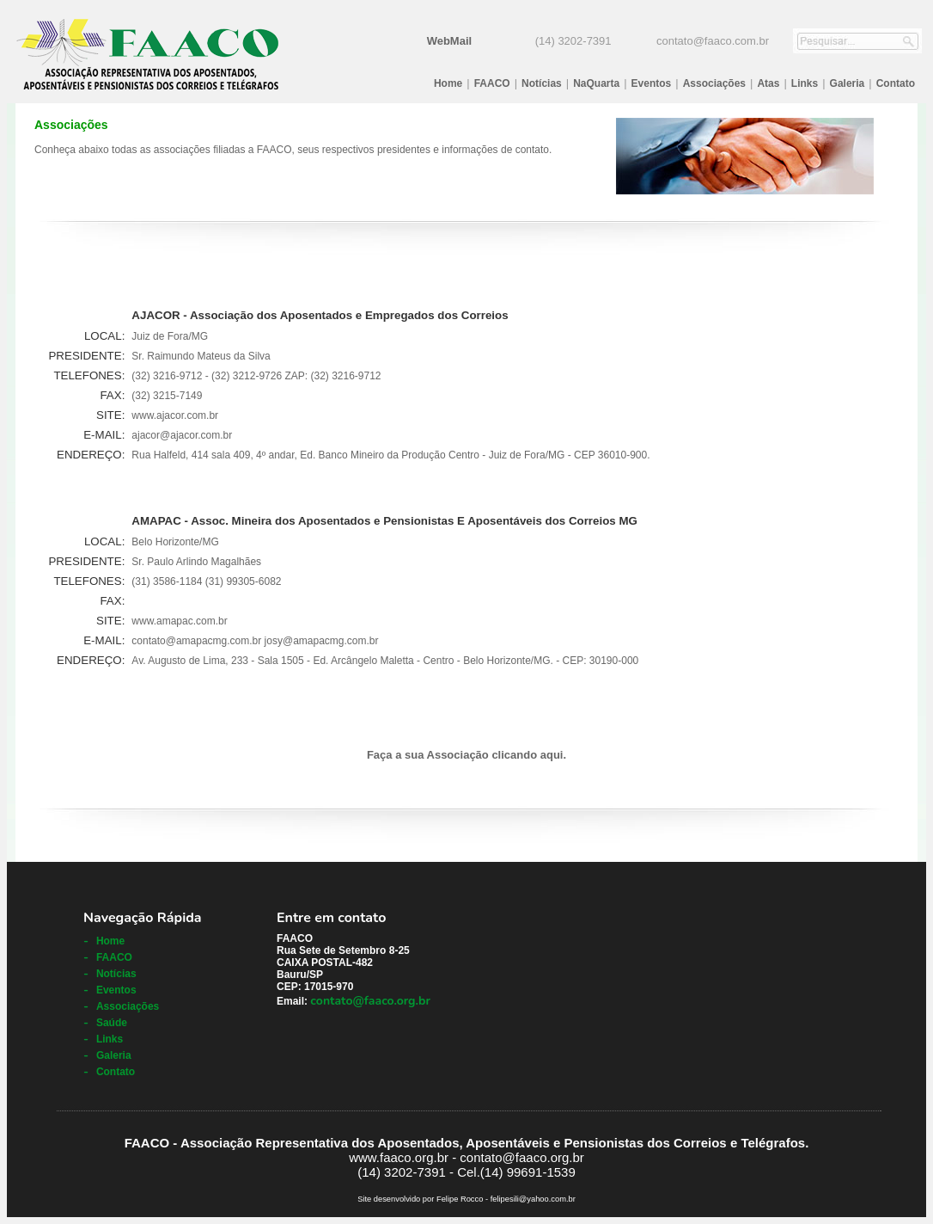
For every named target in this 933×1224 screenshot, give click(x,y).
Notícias (541, 83)
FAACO (492, 83)
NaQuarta (596, 83)
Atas (768, 83)
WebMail (450, 40)
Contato (895, 83)
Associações (714, 83)
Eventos (651, 83)
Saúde (111, 1023)
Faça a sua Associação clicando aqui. (466, 754)
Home (448, 83)
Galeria (847, 83)
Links (804, 83)
